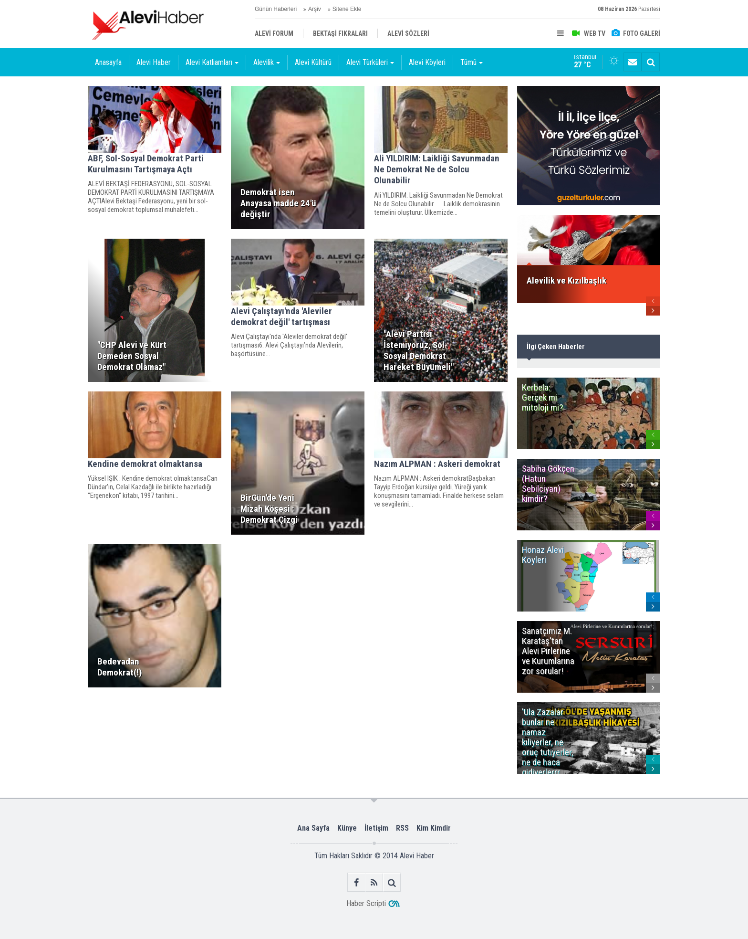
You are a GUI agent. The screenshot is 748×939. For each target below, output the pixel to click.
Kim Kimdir (433, 828)
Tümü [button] (471, 62)
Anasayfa (108, 62)
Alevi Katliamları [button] (212, 62)
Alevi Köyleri (427, 62)
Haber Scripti (366, 903)
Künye (347, 828)
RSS (402, 828)
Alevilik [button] (266, 62)
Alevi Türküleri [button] (370, 62)
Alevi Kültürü (313, 62)
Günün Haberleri (276, 9)
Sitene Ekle (347, 9)
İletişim (376, 828)
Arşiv (314, 9)
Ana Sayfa (313, 828)
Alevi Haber (153, 62)
